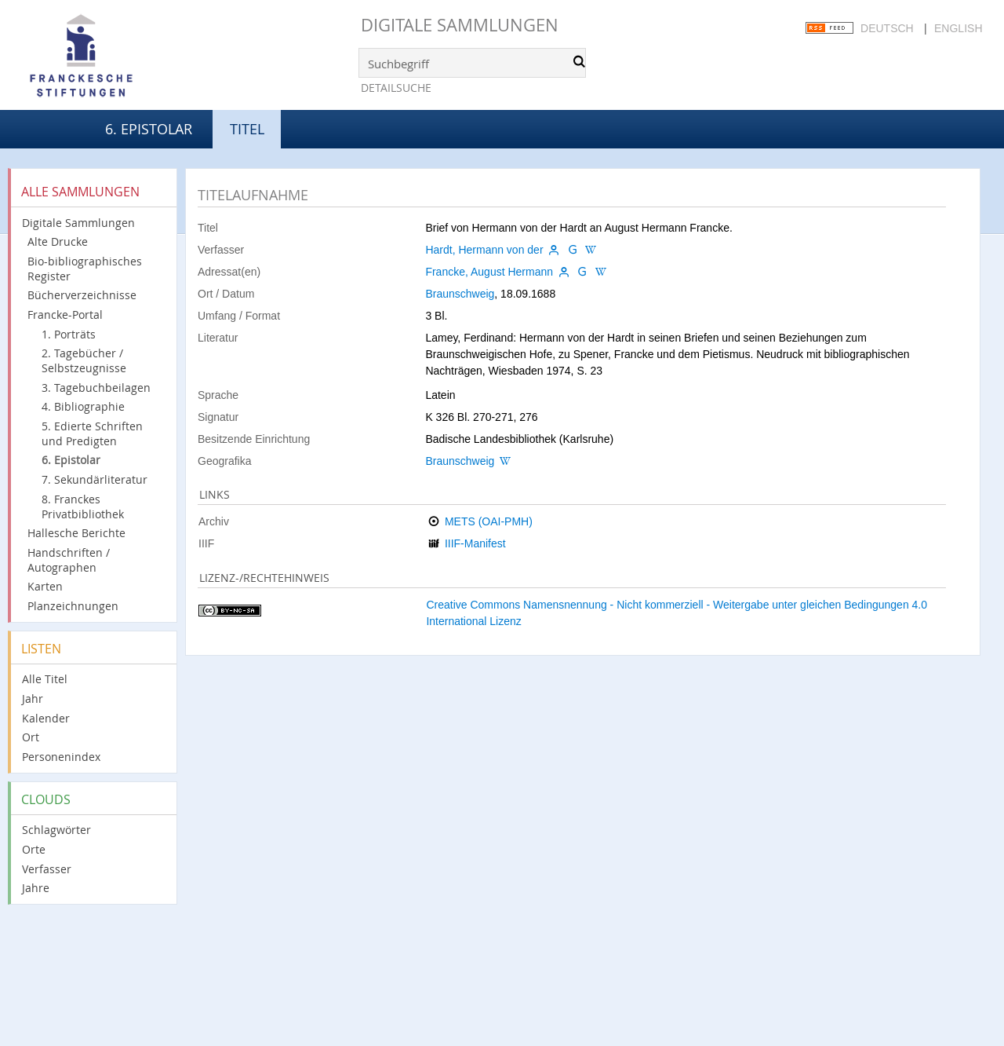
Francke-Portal (65, 314)
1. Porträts (69, 334)
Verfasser (46, 868)
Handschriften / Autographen (68, 560)
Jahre (35, 887)
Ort (30, 737)
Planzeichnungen (72, 605)
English (958, 28)
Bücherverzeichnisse (81, 294)
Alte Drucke (57, 241)
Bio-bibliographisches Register (84, 268)
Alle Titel (44, 678)
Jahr (32, 698)
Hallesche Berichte (76, 532)
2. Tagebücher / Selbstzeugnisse (84, 360)
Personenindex (61, 756)
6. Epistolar (148, 128)
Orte (33, 849)
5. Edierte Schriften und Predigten (92, 433)
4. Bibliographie (83, 406)
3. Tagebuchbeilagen (96, 387)
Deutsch (887, 28)
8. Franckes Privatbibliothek (83, 506)
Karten (45, 586)
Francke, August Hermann (489, 271)
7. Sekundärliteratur (94, 479)
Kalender (46, 718)
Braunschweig (459, 293)
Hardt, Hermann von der (484, 249)
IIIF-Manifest (475, 543)
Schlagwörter (56, 829)
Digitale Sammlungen (459, 24)
